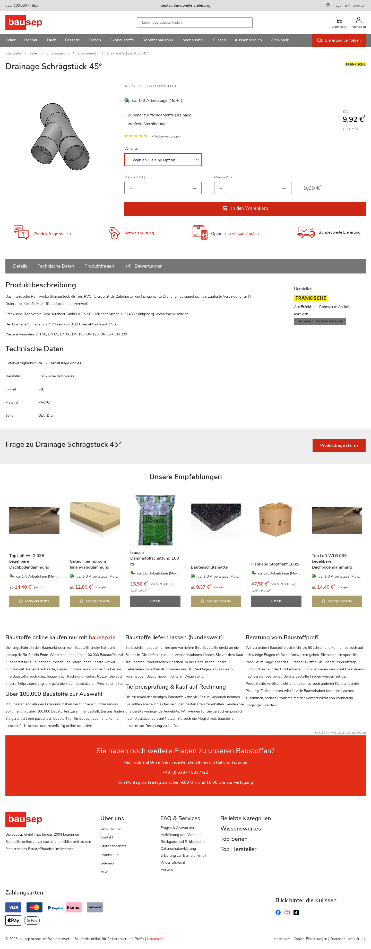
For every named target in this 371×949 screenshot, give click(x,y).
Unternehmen (112, 828)
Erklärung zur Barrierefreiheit (183, 855)
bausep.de (155, 938)
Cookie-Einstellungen (310, 938)
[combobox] (195, 22)
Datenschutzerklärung (178, 848)
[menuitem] (10, 40)
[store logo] (31, 22)
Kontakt (107, 837)
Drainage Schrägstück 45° (128, 53)
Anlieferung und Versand (181, 834)
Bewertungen (143, 266)
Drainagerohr (88, 53)
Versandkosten (245, 234)
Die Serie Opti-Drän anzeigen (320, 321)
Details (20, 266)
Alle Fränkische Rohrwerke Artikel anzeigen (321, 310)
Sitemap (107, 863)
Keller (33, 53)
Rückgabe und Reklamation (183, 841)
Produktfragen (99, 266)
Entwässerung (58, 53)
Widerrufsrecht (173, 862)
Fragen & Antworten (349, 5)
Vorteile (167, 869)
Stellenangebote (113, 846)
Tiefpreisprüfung (139, 233)
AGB (104, 872)
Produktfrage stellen (52, 234)
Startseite (13, 53)
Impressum (110, 854)
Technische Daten (56, 266)
